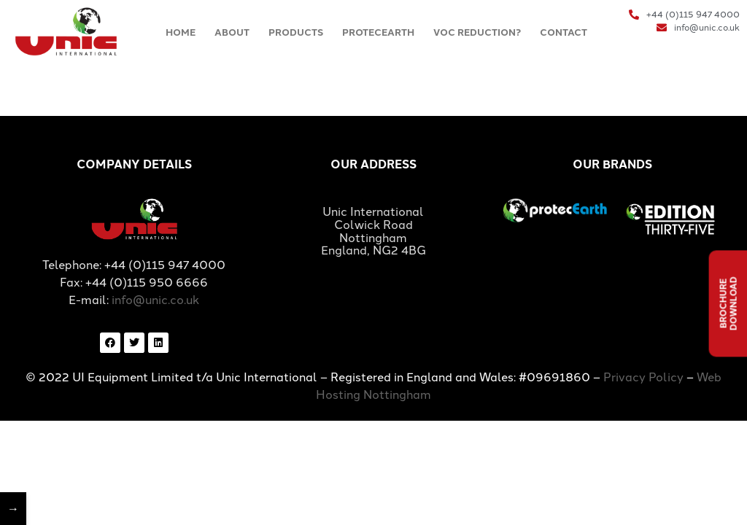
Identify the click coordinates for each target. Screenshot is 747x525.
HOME (181, 32)
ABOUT (231, 32)
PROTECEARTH (378, 32)
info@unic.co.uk (155, 299)
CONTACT (563, 32)
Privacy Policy (643, 376)
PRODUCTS (295, 32)
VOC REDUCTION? (477, 32)
